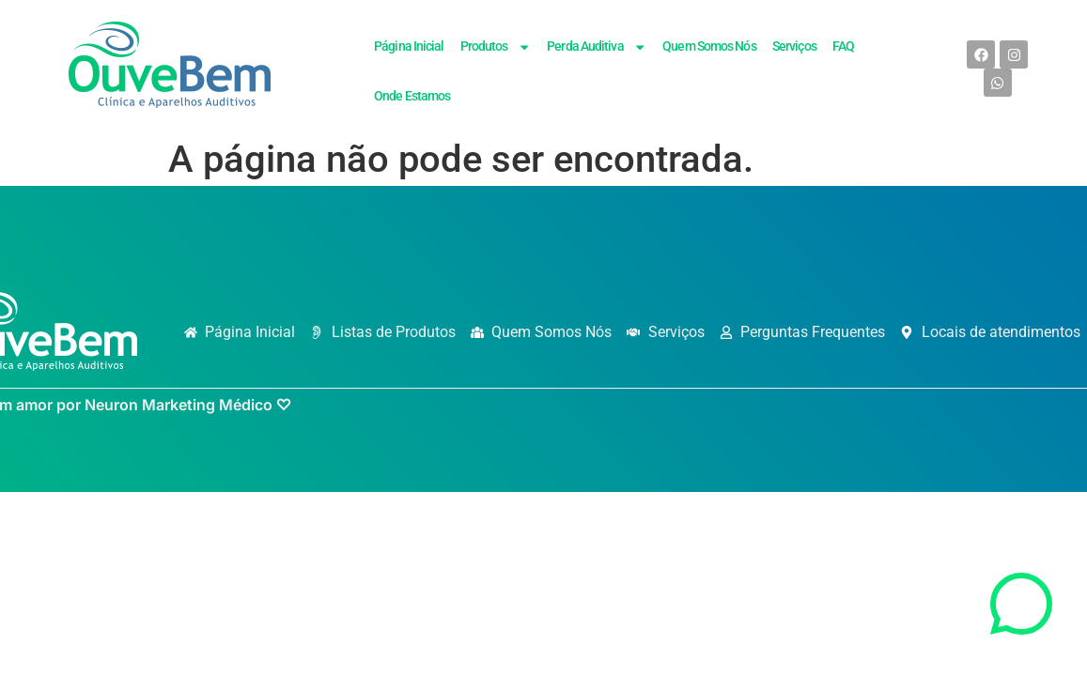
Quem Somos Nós (708, 46)
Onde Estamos (412, 96)
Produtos (495, 47)
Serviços (794, 46)
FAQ (843, 46)
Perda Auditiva (596, 47)
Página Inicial (408, 46)
